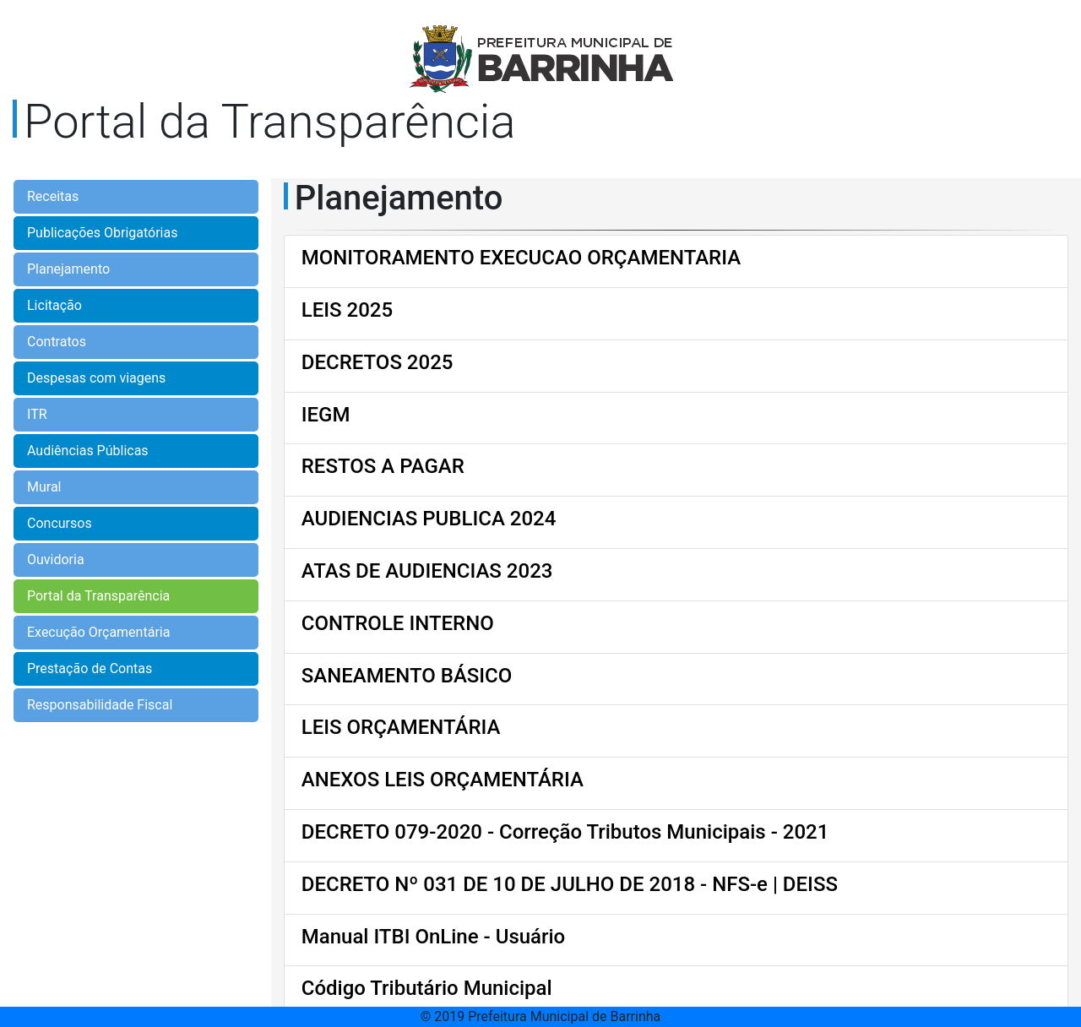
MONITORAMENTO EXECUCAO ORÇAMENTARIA (521, 257)
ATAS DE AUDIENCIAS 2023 (427, 571)
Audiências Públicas (88, 451)
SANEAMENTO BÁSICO (407, 675)
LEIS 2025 (347, 310)
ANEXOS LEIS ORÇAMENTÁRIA (442, 779)
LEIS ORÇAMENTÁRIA (401, 727)
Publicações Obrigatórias (102, 233)
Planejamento (68, 269)
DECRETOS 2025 (377, 362)
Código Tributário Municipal (426, 988)
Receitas (53, 196)
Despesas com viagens (96, 378)
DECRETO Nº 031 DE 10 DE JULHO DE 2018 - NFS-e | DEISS (569, 884)
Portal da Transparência (98, 596)
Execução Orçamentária (98, 632)
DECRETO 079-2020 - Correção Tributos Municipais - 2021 (565, 832)
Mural (44, 487)
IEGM (325, 415)
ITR (37, 414)
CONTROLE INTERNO (397, 623)
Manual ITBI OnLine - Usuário (433, 936)
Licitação (54, 305)
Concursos (59, 523)
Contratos (56, 342)
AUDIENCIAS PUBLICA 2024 (429, 518)
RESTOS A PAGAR (382, 466)
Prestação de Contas (89, 668)
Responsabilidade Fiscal (99, 705)
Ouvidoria (55, 560)
